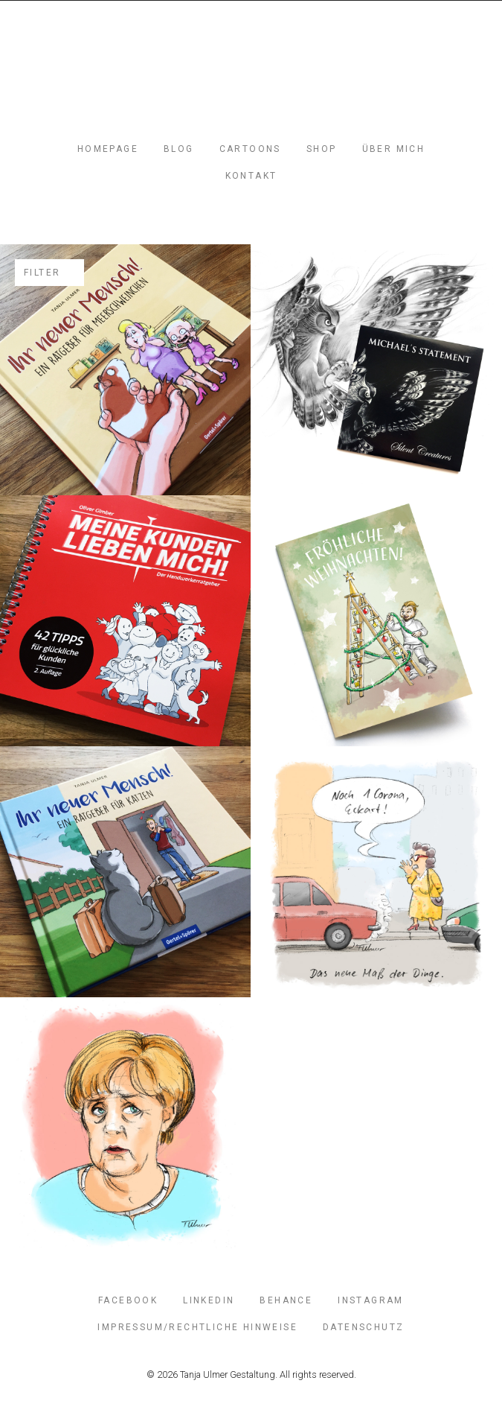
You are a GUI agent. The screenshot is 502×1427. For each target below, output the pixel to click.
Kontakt (251, 176)
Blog (179, 149)
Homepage (107, 149)
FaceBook (128, 1300)
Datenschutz (363, 1327)
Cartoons (250, 149)
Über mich (393, 149)
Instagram (371, 1300)
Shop (321, 149)
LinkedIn (208, 1300)
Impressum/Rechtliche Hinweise (197, 1327)
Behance (286, 1300)
